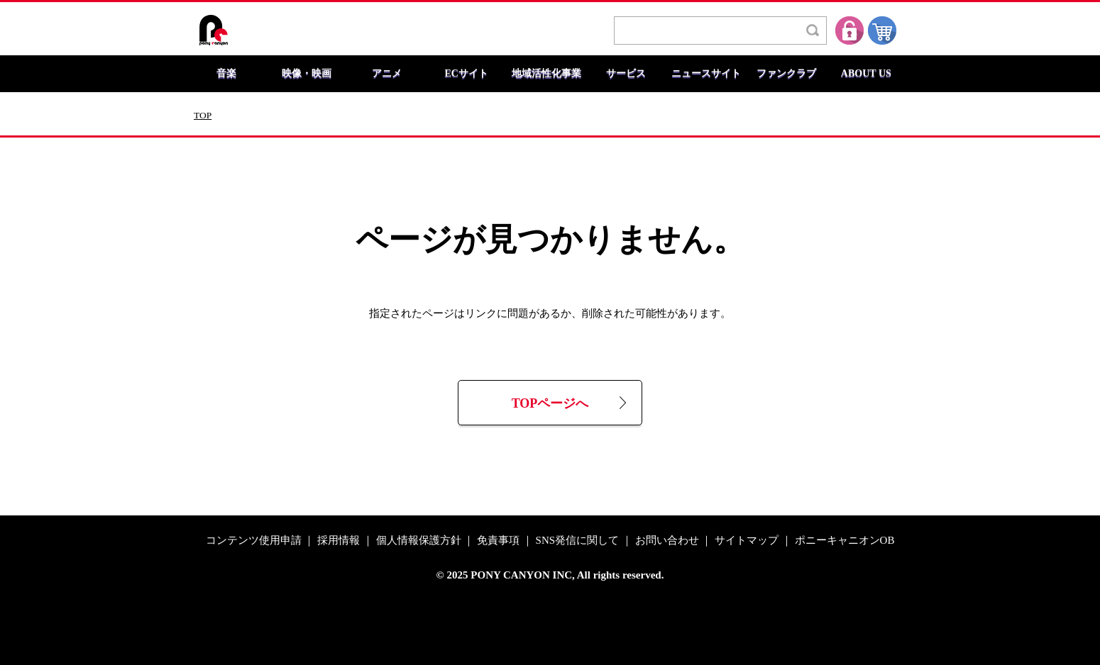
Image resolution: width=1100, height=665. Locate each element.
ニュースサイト (706, 74)
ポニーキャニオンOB (845, 540)
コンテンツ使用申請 (254, 540)
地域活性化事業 (546, 74)
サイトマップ (747, 540)
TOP (202, 116)
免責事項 (498, 540)
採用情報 (338, 540)
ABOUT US (866, 74)
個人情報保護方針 (418, 540)
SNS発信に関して (578, 540)
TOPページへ (550, 404)
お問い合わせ (667, 540)
